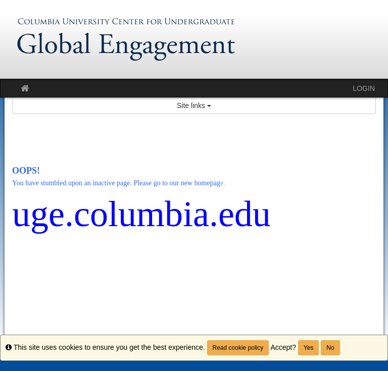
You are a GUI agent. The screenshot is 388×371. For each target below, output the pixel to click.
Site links (194, 105)
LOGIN (364, 88)
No (330, 347)
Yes (309, 347)
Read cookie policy (238, 347)
